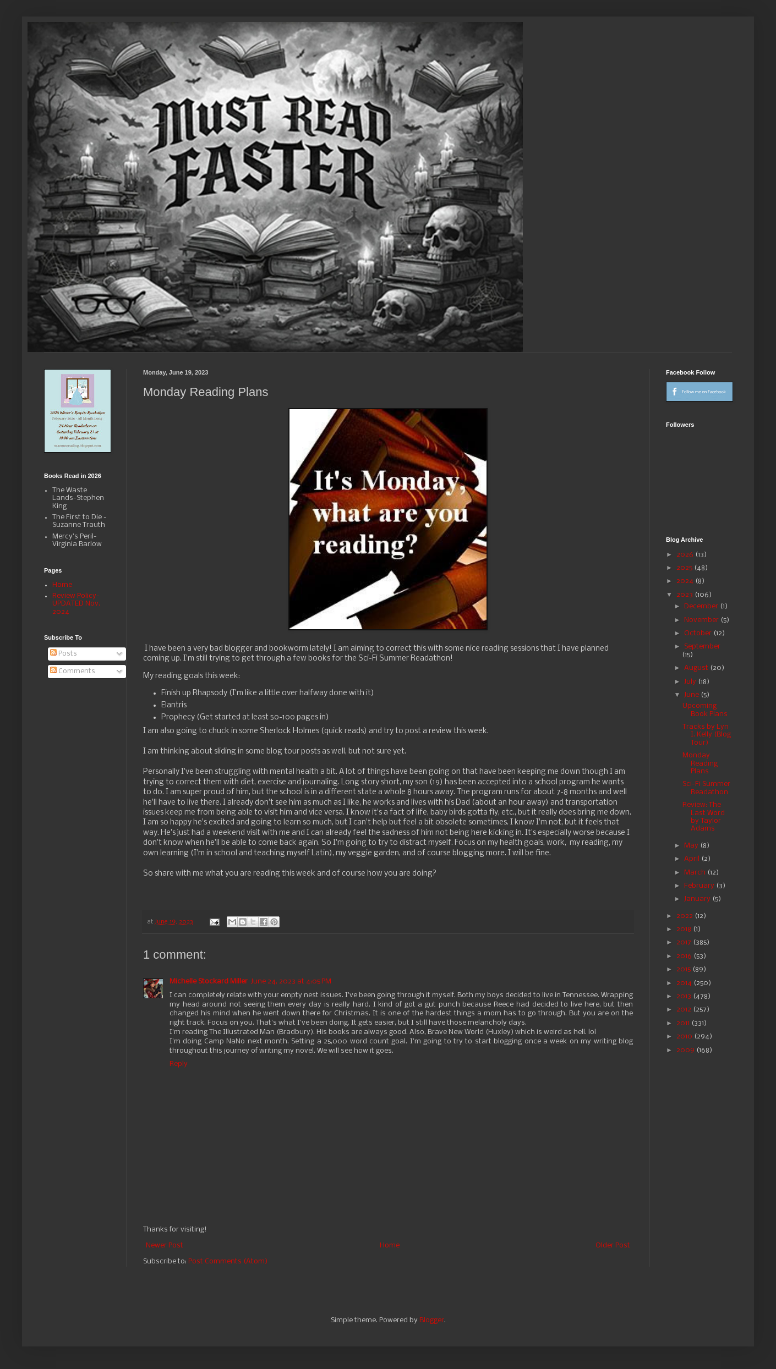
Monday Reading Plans (700, 763)
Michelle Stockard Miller (209, 981)
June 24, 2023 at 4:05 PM (291, 981)
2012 (684, 1009)
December (702, 606)
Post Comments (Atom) (227, 1261)
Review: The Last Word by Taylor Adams (703, 816)
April (692, 858)
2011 (683, 1023)
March (695, 872)
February (700, 885)
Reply (179, 1064)
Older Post (612, 1245)
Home (390, 1245)
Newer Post (164, 1245)
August (697, 668)
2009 (686, 1050)
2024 (685, 581)
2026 (685, 554)
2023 (685, 594)
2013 (684, 996)
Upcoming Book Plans (705, 709)
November (702, 620)
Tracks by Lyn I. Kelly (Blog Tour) (706, 734)
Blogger (431, 1320)
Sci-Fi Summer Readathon (706, 787)
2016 (684, 956)
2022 (685, 916)
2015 (684, 969)
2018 (684, 929)
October (698, 633)
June (692, 695)
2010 (685, 1036)
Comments (72, 671)
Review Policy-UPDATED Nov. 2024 (76, 603)
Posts (63, 653)
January (698, 899)
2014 (684, 983)
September (702, 646)
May (692, 845)
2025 (685, 567)
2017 (684, 942)
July (691, 681)
